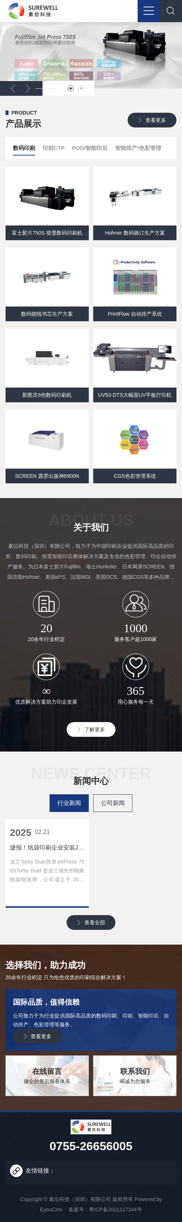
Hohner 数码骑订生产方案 (135, 233)
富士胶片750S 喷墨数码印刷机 (47, 233)
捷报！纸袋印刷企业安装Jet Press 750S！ (47, 847)
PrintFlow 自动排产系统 (135, 314)
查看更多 (155, 120)
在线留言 (47, 1071)
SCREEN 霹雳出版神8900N (47, 476)
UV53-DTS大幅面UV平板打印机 (135, 395)
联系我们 (135, 1071)
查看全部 (94, 922)
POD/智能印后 (90, 148)
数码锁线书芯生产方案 (47, 314)
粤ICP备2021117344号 (115, 1209)
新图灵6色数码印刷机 (47, 395)
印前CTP (54, 148)
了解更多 (94, 729)
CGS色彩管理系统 (135, 476)
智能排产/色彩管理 (138, 148)
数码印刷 (24, 150)
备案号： (78, 1209)
